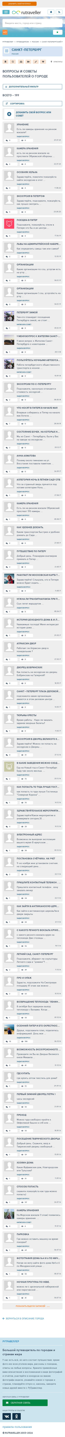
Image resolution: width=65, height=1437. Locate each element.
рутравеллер (8, 42)
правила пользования (17, 1427)
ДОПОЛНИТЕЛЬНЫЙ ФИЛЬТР (23, 86)
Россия (35, 42)
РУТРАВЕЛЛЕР (11, 1341)
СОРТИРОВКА (17, 103)
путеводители (22, 42)
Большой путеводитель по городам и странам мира (29, 1352)
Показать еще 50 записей (32, 1306)
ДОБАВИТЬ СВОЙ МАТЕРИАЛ (19, 3)
